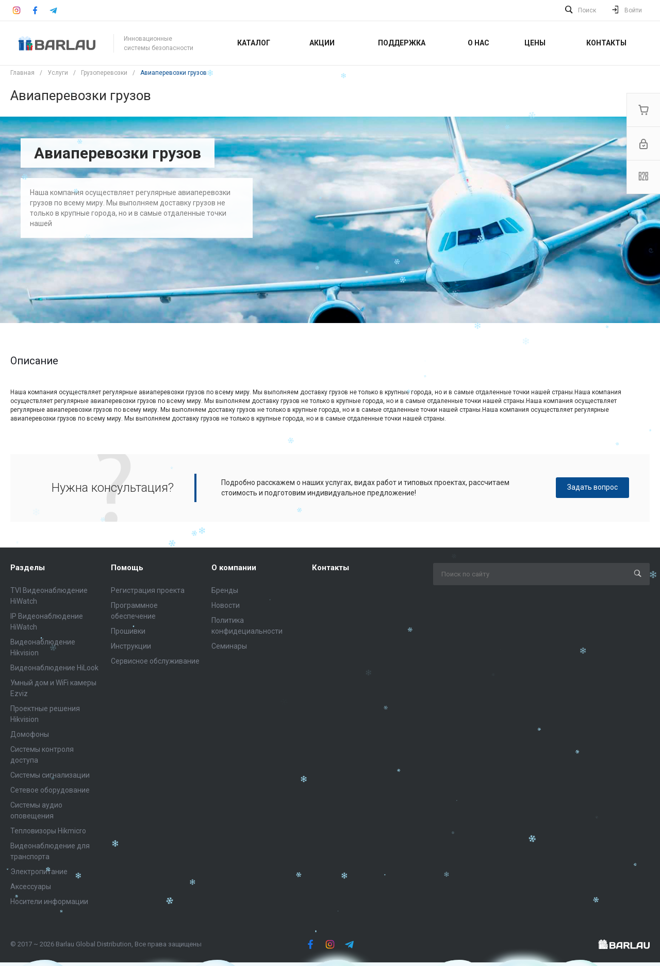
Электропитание (39, 871)
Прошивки (128, 631)
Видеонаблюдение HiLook (54, 668)
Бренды (224, 590)
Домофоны (29, 734)
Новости (225, 605)
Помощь (127, 567)
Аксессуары (30, 886)
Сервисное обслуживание (155, 661)
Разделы (27, 567)
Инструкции (131, 646)
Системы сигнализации (50, 775)
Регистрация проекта (148, 590)
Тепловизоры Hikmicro (48, 831)
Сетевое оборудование (50, 790)
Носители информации (49, 901)
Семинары (229, 646)
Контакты (330, 567)
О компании (233, 567)
